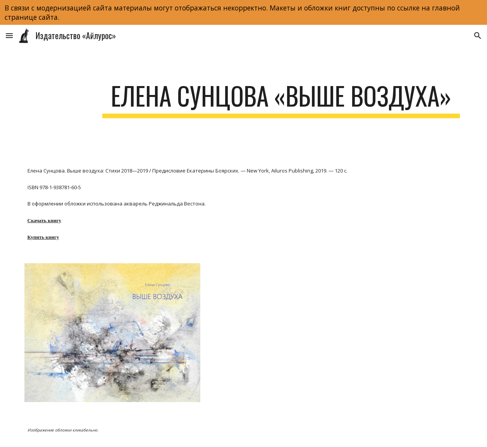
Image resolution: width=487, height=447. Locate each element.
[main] (281, 99)
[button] (9, 35)
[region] (243, 12)
